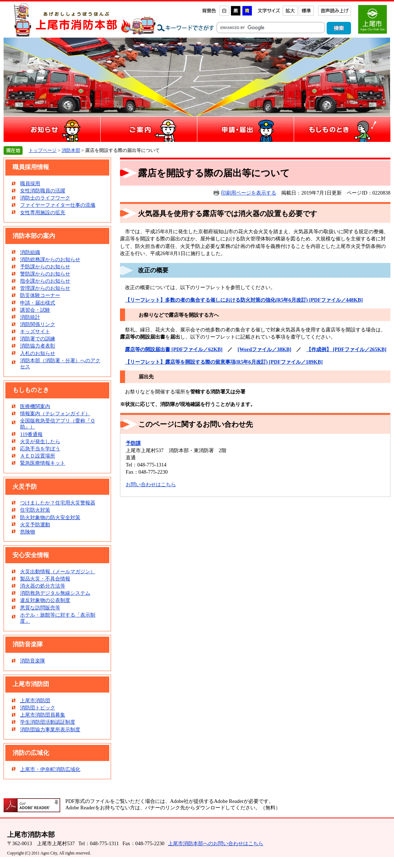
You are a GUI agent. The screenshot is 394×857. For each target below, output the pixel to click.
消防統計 (30, 317)
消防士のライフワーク (45, 198)
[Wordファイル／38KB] (264, 349)
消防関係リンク (37, 324)
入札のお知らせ (37, 353)
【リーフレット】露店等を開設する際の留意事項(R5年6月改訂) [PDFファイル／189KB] (224, 362)
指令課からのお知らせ (45, 281)
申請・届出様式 (37, 303)
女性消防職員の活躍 (42, 190)
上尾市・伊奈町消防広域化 (50, 769)
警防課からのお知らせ (45, 274)
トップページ (43, 150)
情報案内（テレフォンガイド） (55, 413)
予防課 (133, 443)
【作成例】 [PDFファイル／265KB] (346, 349)
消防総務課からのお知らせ (50, 259)
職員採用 (30, 183)
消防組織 (30, 252)
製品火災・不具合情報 (45, 578)
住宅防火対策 (35, 510)
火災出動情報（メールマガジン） (57, 571)
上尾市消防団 (35, 700)
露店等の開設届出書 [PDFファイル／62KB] (173, 349)
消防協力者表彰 (37, 346)
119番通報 (31, 434)
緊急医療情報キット (42, 463)
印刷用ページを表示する (248, 193)
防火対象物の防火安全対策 (50, 517)
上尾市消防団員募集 (42, 715)
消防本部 (71, 150)
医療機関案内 (35, 406)
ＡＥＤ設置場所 (37, 456)
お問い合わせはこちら (151, 484)
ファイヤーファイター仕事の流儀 (57, 205)
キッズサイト (35, 331)
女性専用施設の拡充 (42, 212)
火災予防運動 (35, 524)
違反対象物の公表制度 (45, 600)
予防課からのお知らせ (45, 266)
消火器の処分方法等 (42, 586)
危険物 (27, 532)
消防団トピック (37, 707)
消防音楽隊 (32, 661)
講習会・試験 (35, 310)
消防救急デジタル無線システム (55, 593)
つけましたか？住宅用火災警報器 (57, 503)
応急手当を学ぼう (40, 448)
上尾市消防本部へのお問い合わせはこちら (215, 843)
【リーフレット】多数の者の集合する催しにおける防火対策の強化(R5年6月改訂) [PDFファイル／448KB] (244, 300)
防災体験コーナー (40, 295)
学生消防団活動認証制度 (47, 722)
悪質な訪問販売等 (40, 608)
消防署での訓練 (37, 338)
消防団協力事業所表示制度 (50, 729)
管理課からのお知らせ (45, 288)
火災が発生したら (40, 441)
